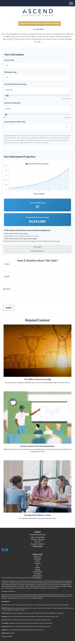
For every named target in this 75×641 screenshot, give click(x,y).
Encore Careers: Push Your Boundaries (37, 446)
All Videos (37, 574)
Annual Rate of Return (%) (14, 122)
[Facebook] (16, 23)
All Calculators (37, 576)
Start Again (37, 247)
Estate (37, 561)
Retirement (37, 557)
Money (37, 567)
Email (7, 276)
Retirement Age (10, 72)
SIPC (3, 596)
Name (7, 264)
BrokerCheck (38, 577)
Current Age (9, 60)
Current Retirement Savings (15, 84)
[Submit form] (8, 308)
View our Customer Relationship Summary (39, 23)
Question (6, 289)
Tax (37, 565)
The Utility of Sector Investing (37, 379)
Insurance (37, 563)
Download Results (37, 251)
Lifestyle (37, 569)
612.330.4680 (38, 29)
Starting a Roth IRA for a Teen (37, 515)
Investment (37, 559)
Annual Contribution (12, 103)
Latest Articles (37, 571)
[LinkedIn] (14, 23)
